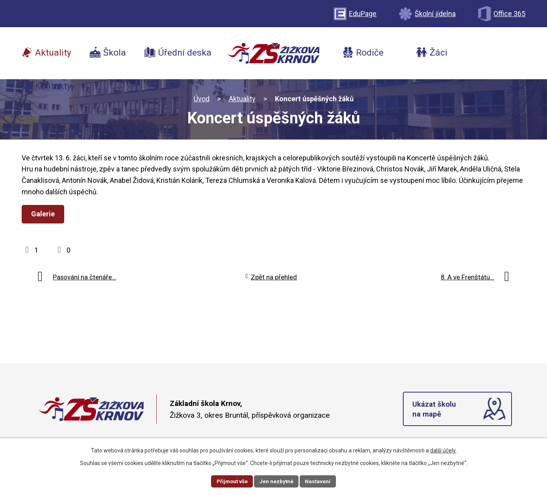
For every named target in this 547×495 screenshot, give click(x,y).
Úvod (202, 99)
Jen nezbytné (277, 481)
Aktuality (242, 99)
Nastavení (319, 481)
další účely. (443, 450)
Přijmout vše (231, 481)
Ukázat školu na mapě (434, 410)
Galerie (44, 214)
